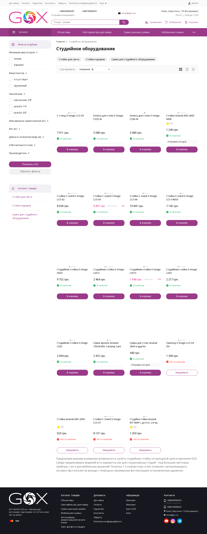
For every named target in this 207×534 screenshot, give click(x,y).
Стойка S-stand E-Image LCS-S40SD (179, 197)
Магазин (130, 500)
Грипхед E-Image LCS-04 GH (180, 344)
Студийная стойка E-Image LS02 (72, 344)
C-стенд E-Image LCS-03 (70, 115)
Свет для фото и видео (73, 526)
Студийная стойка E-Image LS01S (145, 271)
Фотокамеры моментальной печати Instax (73, 520)
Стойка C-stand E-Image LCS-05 (106, 197)
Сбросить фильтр (30, 171)
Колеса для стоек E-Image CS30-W (145, 117)
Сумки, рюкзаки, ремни (136, 32)
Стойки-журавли (21, 205)
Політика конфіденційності (83, 3)
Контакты (50, 3)
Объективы (63, 32)
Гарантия (37, 3)
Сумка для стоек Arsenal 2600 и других (143, 344)
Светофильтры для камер (97, 32)
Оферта (62, 3)
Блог (128, 513)
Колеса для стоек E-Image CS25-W (108, 117)
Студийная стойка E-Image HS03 (72, 271)
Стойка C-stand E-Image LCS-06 (143, 197)
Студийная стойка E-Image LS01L (108, 271)
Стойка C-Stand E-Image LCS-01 (107, 421)
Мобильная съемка (173, 32)
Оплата (26, 3)
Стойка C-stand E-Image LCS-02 (70, 197)
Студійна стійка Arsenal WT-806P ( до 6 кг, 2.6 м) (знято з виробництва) (143, 421)
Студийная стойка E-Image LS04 (181, 271)
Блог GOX (131, 508)
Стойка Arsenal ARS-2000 (71, 419)
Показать (27, 164)
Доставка (14, 3)
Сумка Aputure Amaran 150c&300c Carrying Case (107, 344)
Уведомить (181, 372)
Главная (60, 41)
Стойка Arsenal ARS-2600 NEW (180, 117)
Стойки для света (22, 196)
